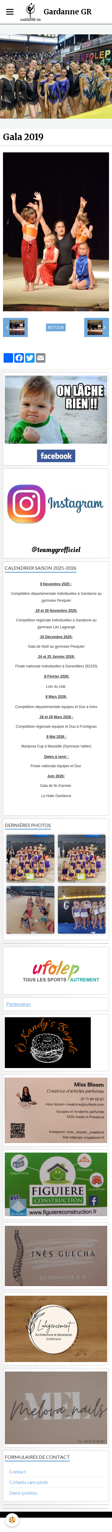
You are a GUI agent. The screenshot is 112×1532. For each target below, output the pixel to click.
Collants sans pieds (28, 1482)
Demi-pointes (23, 1493)
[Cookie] (12, 1520)
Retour (56, 327)
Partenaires (18, 1004)
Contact (17, 1471)
